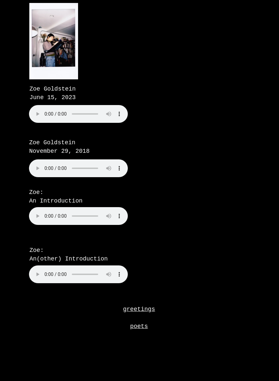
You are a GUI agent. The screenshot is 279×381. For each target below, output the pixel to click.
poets (139, 326)
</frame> (95, 175)
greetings (139, 309)
